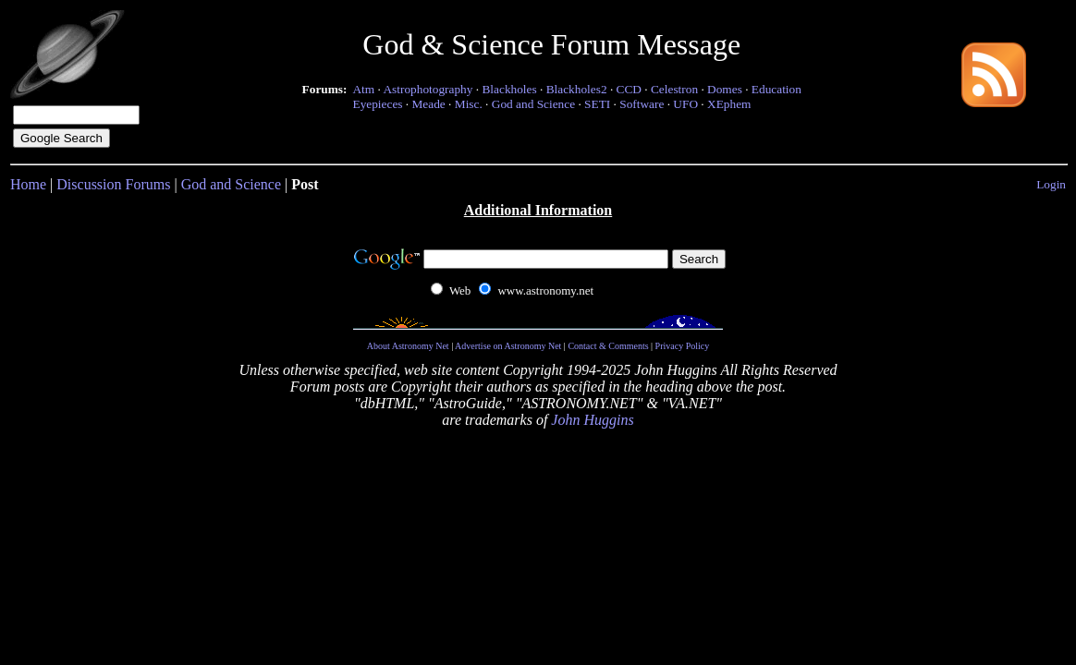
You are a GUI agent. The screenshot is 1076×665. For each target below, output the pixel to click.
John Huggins (592, 420)
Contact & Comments (608, 346)
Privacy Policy (682, 346)
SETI (597, 104)
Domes (724, 89)
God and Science (533, 104)
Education (776, 89)
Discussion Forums (113, 184)
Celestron (674, 89)
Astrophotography (427, 89)
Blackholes (509, 89)
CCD (629, 89)
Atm (363, 89)
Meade (429, 104)
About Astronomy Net (408, 346)
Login (1051, 184)
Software (641, 104)
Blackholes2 (576, 89)
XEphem (729, 104)
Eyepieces (377, 104)
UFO (685, 104)
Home (28, 184)
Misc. (469, 104)
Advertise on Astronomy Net (508, 346)
